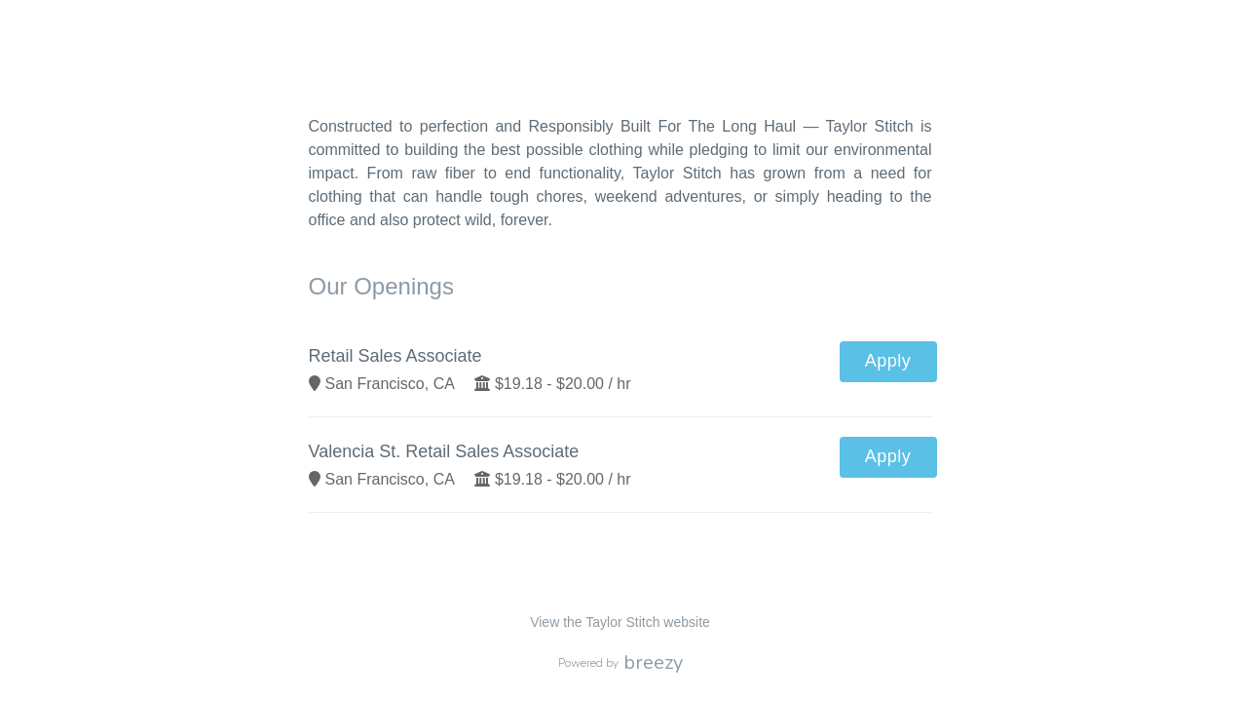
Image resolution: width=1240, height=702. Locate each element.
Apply (888, 360)
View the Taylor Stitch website (620, 622)
